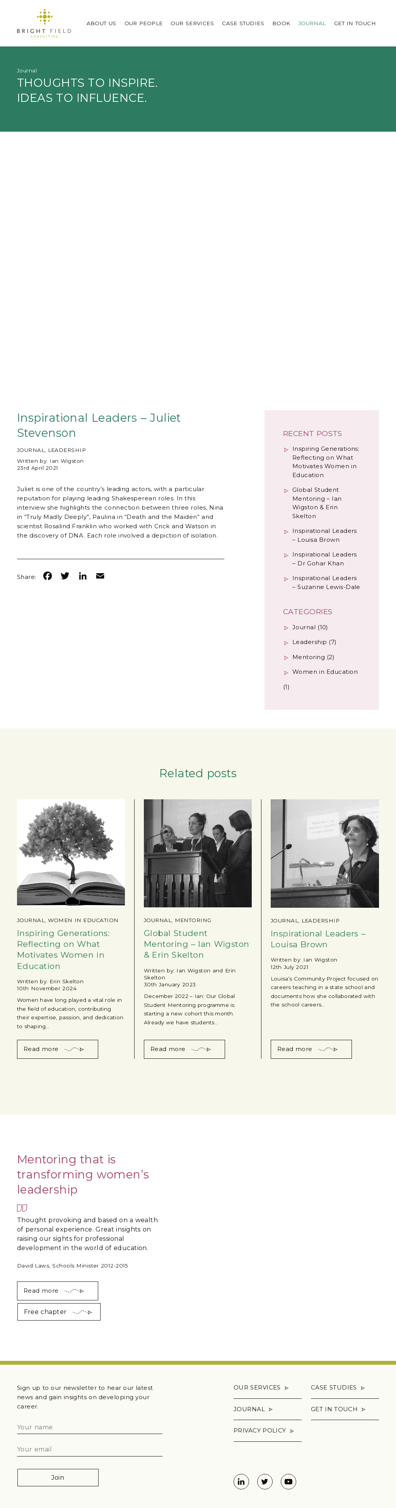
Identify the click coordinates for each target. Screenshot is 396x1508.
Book (281, 23)
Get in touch (355, 23)
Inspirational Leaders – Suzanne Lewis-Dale (326, 582)
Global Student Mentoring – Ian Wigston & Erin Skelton (317, 503)
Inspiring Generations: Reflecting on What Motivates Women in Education (325, 462)
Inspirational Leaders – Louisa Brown (324, 535)
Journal (312, 23)
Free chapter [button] (45, 1312)
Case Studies (243, 23)
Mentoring (308, 657)
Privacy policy (260, 1430)
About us (101, 23)
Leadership (67, 450)
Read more (41, 1049)
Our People (144, 23)
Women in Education (325, 671)
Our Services (192, 23)
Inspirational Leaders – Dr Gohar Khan (324, 559)
